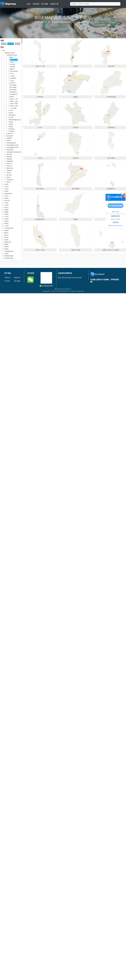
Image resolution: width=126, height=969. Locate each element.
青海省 (6, 249)
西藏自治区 (8, 242)
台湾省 (6, 253)
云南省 (6, 239)
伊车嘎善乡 (13, 78)
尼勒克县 (11, 131)
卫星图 (4, 43)
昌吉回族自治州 (11, 143)
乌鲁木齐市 (10, 133)
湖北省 (6, 221)
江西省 (6, 214)
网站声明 (17, 277)
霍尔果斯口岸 (14, 94)
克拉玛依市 (10, 136)
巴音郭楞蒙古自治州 (12, 147)
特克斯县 (11, 129)
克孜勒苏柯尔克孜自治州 (14, 152)
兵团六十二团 (14, 99)
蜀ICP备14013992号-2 (63, 289)
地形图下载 (54, 4)
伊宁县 (11, 117)
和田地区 (9, 156)
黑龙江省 (7, 200)
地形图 (17, 43)
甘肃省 (6, 246)
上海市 (6, 203)
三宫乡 (12, 80)
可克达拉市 (10, 180)
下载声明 (7, 277)
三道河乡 (12, 76)
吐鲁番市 (9, 138)
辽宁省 (6, 196)
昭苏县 (11, 126)
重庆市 (6, 233)
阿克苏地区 (10, 150)
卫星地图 (35, 4)
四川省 (6, 235)
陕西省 (6, 244)
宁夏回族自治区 (9, 251)
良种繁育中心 (14, 92)
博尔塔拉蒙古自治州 (12, 145)
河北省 (6, 189)
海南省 (6, 230)
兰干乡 (12, 73)
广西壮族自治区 (9, 228)
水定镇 (12, 62)
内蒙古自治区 (8, 193)
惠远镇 (12, 69)
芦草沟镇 (12, 66)
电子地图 (44, 4)
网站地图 (17, 281)
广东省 (6, 226)
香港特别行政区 (9, 256)
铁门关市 (9, 175)
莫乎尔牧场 (13, 87)
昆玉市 (9, 182)
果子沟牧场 (13, 90)
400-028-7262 (115, 219)
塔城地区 (9, 159)
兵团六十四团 (14, 103)
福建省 (6, 212)
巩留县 (11, 122)
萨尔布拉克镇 (14, 71)
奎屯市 (11, 113)
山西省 (6, 191)
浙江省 (6, 207)
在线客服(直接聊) (46, 286)
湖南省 (6, 223)
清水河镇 (12, 64)
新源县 (11, 124)
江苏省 (6, 205)
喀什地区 (9, 154)
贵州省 (6, 237)
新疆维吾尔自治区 (10, 53)
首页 (28, 4)
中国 (3, 50)
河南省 (6, 219)
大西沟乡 (12, 83)
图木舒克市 (10, 168)
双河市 (9, 177)
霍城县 (11, 57)
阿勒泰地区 (10, 161)
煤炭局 (12, 96)
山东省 (6, 216)
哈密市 (9, 140)
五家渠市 (9, 170)
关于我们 (7, 281)
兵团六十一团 (14, 60)
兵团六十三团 (14, 101)
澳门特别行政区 (9, 258)
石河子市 (9, 163)
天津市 (6, 186)
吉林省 (6, 198)
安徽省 (6, 209)
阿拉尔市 (9, 166)
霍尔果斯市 (12, 115)
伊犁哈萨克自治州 (12, 55)
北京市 (6, 184)
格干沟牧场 (13, 85)
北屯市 (9, 173)
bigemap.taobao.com (115, 225)
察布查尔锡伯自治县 (15, 120)
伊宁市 (11, 110)
